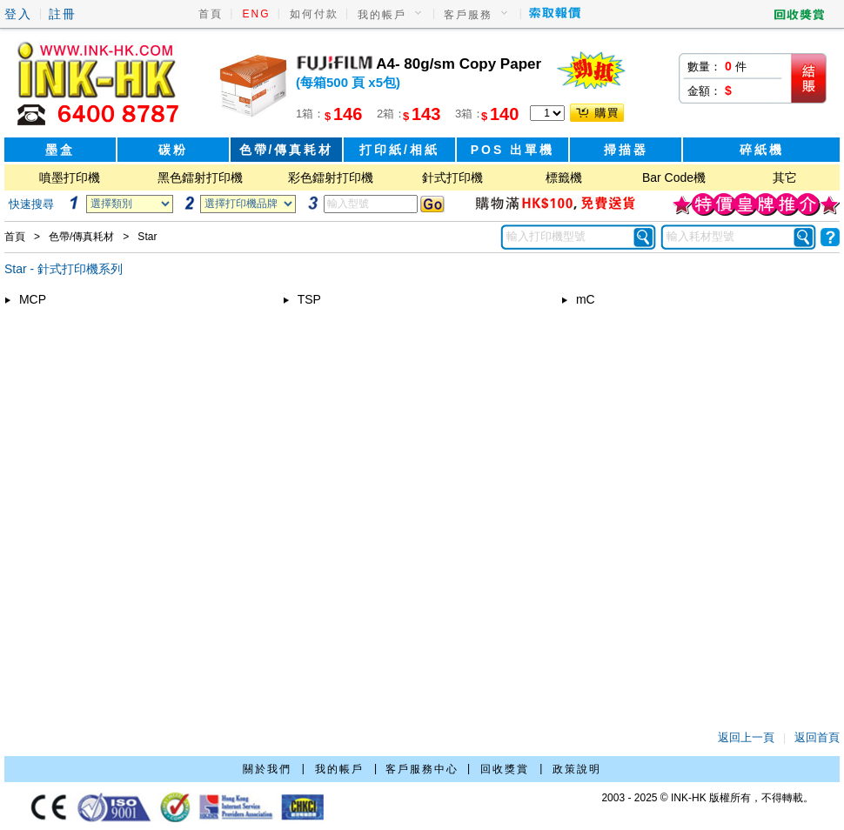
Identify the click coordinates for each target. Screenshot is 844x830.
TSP (302, 299)
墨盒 (60, 150)
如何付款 (314, 14)
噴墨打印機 (69, 177)
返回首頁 (817, 737)
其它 (785, 177)
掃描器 (626, 150)
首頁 (210, 14)
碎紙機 (762, 150)
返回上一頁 (746, 737)
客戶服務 (468, 15)
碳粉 (173, 150)
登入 (18, 14)
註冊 (63, 14)
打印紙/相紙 (399, 150)
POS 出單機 (512, 150)
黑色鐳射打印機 (200, 177)
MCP (25, 299)
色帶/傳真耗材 (286, 150)
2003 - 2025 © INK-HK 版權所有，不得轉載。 (707, 798)
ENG (257, 14)
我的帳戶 (382, 15)
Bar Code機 (674, 177)
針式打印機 (452, 177)
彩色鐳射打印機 (330, 177)
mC (578, 299)
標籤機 (564, 177)
